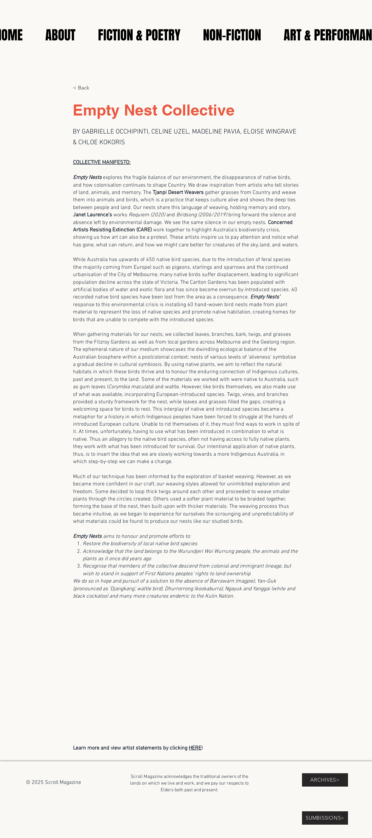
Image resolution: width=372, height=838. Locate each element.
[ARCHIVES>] (325, 780)
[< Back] (95, 87)
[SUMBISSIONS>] (325, 818)
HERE (195, 748)
